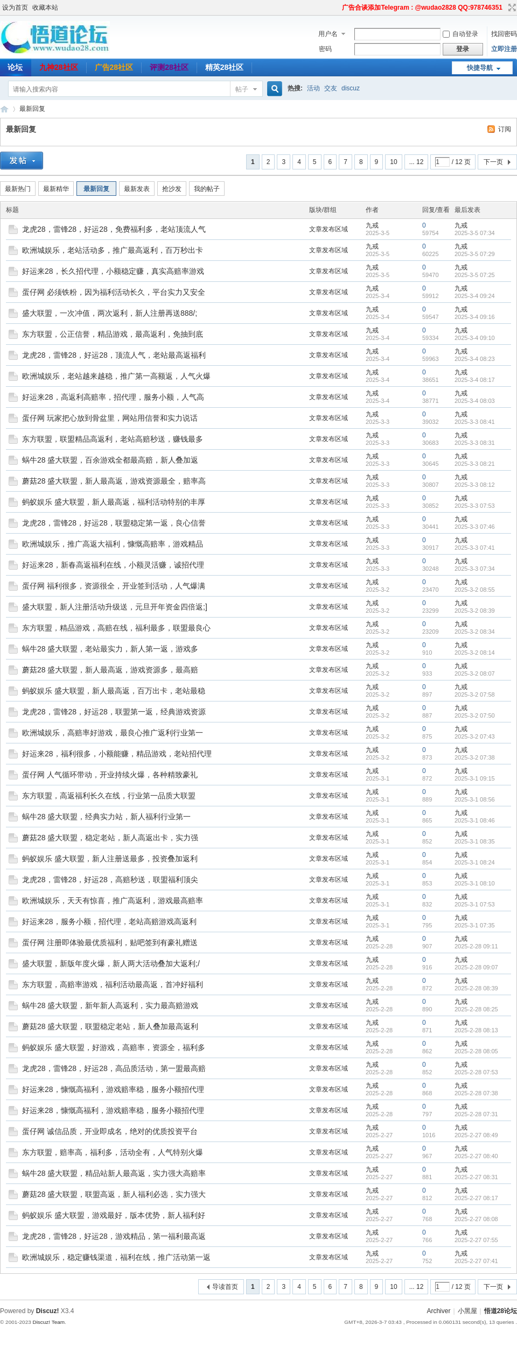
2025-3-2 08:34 (475, 631)
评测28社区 (169, 67)
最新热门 (18, 189)
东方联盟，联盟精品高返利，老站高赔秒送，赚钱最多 (112, 439)
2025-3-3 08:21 (475, 463)
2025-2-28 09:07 (476, 967)
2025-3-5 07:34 (475, 233)
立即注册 (504, 49)
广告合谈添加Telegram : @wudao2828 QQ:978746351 (422, 7)
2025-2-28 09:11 (476, 946)
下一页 (493, 162)
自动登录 (460, 34)
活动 (313, 88)
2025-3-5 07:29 (475, 254)
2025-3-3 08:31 (475, 442)
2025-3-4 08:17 (475, 380)
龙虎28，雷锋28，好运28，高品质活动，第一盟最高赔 (114, 1068)
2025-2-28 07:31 (476, 1114)
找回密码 (504, 34)
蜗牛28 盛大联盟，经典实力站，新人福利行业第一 (106, 816)
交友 (330, 88)
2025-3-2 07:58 (475, 694)
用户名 (328, 34)
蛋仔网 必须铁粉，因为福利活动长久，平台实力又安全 (113, 292)
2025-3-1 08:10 (475, 883)
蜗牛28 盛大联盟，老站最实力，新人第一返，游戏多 (110, 648)
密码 (325, 49)
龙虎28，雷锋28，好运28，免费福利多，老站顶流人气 (114, 229)
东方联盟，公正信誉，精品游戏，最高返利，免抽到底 (112, 334)
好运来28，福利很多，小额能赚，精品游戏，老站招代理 (117, 753)
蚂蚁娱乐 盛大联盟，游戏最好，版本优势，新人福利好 (113, 1215)
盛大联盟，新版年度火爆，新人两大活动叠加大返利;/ (111, 963)
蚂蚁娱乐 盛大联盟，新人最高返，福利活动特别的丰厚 (113, 502)
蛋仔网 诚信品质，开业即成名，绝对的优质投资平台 (110, 1131)
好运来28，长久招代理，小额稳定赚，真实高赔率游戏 (113, 271)
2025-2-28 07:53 (476, 1072)
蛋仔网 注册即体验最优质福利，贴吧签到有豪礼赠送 (110, 942)
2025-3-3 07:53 (475, 505)
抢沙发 (171, 189)
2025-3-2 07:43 (475, 736)
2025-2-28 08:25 (476, 1009)
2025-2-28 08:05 (476, 1051)
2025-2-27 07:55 (476, 1240)
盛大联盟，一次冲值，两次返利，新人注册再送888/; (109, 313)
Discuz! (47, 1311)
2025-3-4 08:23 (475, 359)
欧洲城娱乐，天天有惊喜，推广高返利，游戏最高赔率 (112, 900)
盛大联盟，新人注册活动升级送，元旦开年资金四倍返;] (114, 606)
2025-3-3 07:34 (475, 568)
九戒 (372, 225)
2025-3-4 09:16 (475, 317)
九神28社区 (58, 67)
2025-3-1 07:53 (475, 904)
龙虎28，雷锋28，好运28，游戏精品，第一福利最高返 (114, 1236)
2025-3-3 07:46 (475, 526)
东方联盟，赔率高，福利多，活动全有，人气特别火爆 (112, 1152)
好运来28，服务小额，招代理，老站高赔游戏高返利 (109, 921)
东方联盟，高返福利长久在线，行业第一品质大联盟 (108, 795)
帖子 (241, 89)
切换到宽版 (511, 7)
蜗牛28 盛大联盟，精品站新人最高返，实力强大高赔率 (114, 1173)
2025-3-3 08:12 (475, 484)
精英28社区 (224, 67)
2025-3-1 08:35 (475, 841)
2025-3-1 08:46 (475, 820)
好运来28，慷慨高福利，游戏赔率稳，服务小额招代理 (113, 1089)
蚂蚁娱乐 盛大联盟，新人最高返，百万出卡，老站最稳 (113, 690)
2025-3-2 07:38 (475, 757)
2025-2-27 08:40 (476, 1156)
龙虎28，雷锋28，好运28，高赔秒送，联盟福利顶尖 (110, 879)
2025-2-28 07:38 (476, 1093)
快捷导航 (480, 68)
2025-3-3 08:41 (475, 422)
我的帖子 (207, 189)
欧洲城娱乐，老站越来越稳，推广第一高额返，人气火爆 (116, 376)
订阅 (504, 129)
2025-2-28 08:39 (476, 988)
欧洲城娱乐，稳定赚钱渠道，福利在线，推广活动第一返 (116, 1257)
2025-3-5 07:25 (475, 275)
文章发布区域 (328, 229)
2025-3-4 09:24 (475, 296)
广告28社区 (114, 67)
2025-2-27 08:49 (476, 1135)
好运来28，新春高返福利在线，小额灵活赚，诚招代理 (113, 565)
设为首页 (15, 7)
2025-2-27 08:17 (476, 1198)
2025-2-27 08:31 (476, 1177)
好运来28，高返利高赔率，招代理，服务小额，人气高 (113, 397)
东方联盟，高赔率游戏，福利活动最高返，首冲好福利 (112, 984)
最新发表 (137, 189)
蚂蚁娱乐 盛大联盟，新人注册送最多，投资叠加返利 (110, 858)
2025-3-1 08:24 (475, 862)
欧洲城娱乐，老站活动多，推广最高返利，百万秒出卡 (112, 250)
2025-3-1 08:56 (475, 799)
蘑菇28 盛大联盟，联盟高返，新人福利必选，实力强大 (114, 1194)
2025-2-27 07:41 (476, 1261)
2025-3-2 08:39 (475, 610)
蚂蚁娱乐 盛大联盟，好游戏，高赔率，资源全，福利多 (113, 1047)
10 (393, 162)
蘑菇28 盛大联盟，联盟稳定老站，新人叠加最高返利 (110, 1026)
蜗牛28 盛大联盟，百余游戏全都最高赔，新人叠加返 (110, 460)
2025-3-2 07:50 (475, 715)
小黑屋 (467, 1311)
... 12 (416, 162)
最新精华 (56, 189)
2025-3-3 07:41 (475, 547)
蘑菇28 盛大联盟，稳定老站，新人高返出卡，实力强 (110, 837)
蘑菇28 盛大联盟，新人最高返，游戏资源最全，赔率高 (114, 481)
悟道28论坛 (4, 109)
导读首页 (225, 1287)
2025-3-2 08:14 (475, 652)
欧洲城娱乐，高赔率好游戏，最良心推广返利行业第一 (112, 732)
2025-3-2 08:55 (475, 589)
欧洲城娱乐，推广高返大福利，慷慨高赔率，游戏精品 (112, 544)
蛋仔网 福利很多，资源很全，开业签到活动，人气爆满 (113, 586)
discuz (350, 88)
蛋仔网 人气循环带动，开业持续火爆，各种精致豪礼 (110, 774)
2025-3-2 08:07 (475, 673)
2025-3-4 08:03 (475, 401)
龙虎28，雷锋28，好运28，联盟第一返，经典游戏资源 (114, 711)
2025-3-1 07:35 (475, 925)
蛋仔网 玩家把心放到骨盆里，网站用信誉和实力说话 (110, 418)
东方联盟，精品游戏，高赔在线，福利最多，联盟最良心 (116, 627)
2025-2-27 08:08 (476, 1219)
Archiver (438, 1311)
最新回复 (32, 108)
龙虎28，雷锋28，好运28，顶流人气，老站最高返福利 (114, 355)
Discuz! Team (48, 1322)
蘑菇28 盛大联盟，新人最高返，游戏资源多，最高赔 (110, 669)
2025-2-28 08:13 (476, 1030)
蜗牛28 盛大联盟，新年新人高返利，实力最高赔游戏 (110, 1005)
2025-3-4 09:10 (475, 338)
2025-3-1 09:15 (475, 778)
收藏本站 (45, 7)
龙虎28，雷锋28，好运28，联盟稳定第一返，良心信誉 (114, 523)
